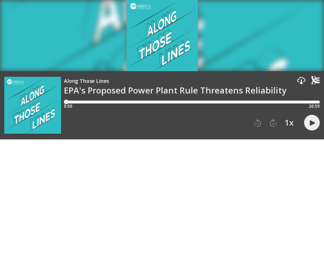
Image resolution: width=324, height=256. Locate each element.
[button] (301, 81)
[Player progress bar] (192, 102)
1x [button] (289, 123)
